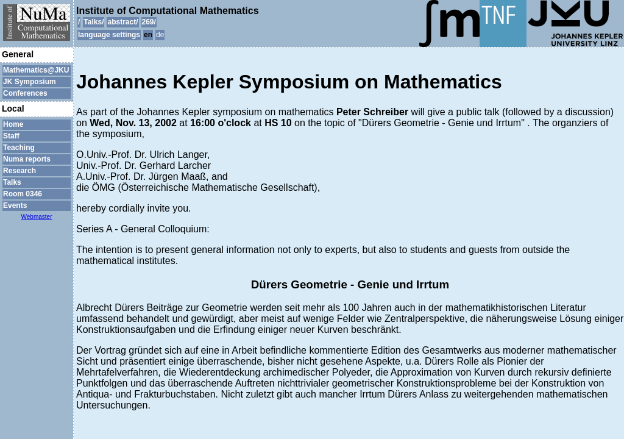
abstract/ (122, 22)
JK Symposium (29, 81)
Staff (11, 136)
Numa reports (27, 159)
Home (13, 124)
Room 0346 (22, 194)
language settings (109, 34)
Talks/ (93, 22)
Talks (12, 182)
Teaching (19, 147)
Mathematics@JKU (36, 70)
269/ (149, 22)
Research (19, 170)
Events (15, 205)
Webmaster (36, 216)
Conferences (25, 93)
